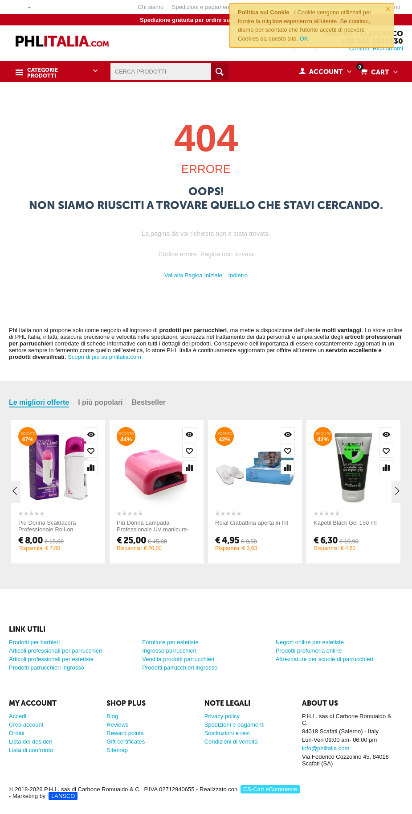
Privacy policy (222, 716)
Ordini (16, 733)
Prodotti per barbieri (34, 642)
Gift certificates (125, 741)
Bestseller (149, 402)
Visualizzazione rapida (91, 434)
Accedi (17, 716)
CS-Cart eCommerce (270, 789)
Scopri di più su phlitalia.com (104, 357)
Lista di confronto (31, 750)
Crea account (26, 724)
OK (304, 38)
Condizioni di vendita (231, 741)
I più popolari (100, 402)
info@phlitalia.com (325, 748)
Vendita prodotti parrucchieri (178, 659)
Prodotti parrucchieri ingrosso (46, 667)
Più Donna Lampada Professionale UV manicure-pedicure (153, 529)
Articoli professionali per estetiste (51, 659)
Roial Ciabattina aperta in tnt (251, 522)
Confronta (91, 467)
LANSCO (63, 796)
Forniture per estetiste (170, 642)
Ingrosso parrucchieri (169, 650)
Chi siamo (150, 7)
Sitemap (117, 750)
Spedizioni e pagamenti (202, 7)
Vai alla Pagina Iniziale (193, 275)
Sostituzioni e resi (227, 733)
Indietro (238, 275)
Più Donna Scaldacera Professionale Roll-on (47, 526)
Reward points (124, 733)
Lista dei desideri (31, 741)
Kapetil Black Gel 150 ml (345, 522)
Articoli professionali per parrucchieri (55, 650)
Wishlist (91, 451)
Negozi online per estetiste (310, 642)
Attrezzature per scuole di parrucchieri (324, 659)
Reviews (117, 724)
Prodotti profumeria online (309, 650)
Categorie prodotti (42, 72)
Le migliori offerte (39, 402)
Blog (112, 716)
